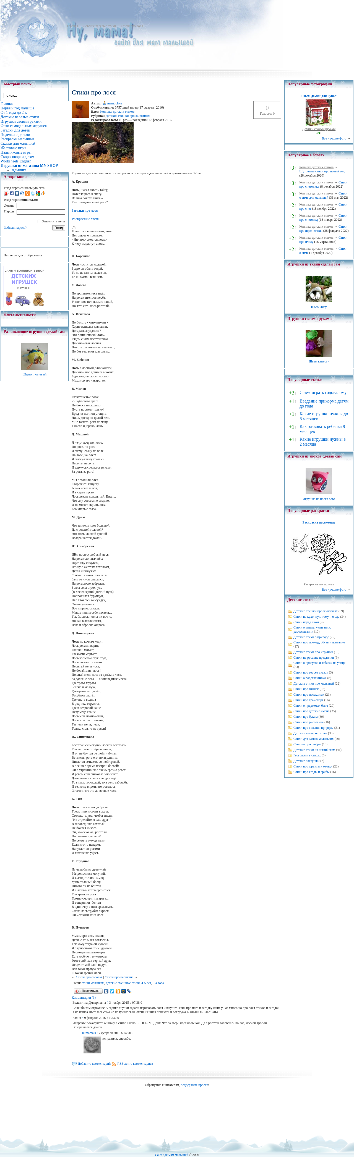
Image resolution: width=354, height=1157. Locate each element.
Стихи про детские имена (311, 711)
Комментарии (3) (84, 998)
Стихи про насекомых (308, 694)
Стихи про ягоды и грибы (311, 772)
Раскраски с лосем (85, 219)
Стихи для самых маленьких (313, 739)
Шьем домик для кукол (318, 96)
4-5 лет (146, 983)
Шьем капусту (319, 361)
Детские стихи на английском (314, 750)
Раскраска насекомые (319, 522)
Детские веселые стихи (99, 26)
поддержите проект (194, 1085)
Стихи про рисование (308, 722)
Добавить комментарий (94, 1064)
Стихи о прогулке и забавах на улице (319, 663)
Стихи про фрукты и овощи (312, 766)
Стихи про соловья (89, 977)
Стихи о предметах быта (310, 706)
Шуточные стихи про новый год (322, 171)
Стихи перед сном (306, 622)
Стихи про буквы (305, 717)
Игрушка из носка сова (319, 499)
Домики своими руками (318, 129)
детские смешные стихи (123, 983)
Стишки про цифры (307, 744)
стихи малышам (93, 983)
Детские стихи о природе (311, 637)
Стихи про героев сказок (310, 672)
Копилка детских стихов (117, 112)
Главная (72, 26)
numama (87, 1033)
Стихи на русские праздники (313, 657)
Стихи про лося (132, 26)
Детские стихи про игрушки (313, 652)
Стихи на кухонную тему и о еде (316, 617)
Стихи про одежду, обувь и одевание (319, 642)
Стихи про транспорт (308, 700)
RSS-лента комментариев (135, 1064)
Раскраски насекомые (319, 584)
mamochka (114, 103)
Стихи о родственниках (309, 678)
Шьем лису (319, 307)
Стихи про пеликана (119, 977)
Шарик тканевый (34, 374)
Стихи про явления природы (313, 728)
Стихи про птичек (306, 689)
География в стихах (307, 755)
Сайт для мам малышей (171, 1155)
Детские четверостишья (310, 733)
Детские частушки (306, 761)
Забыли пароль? (15, 228)
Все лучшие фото (334, 138)
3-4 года (158, 983)
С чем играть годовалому (323, 392)
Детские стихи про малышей (313, 683)
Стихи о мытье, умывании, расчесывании (312, 629)
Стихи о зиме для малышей (323, 195)
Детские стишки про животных (128, 116)
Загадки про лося (85, 210)
